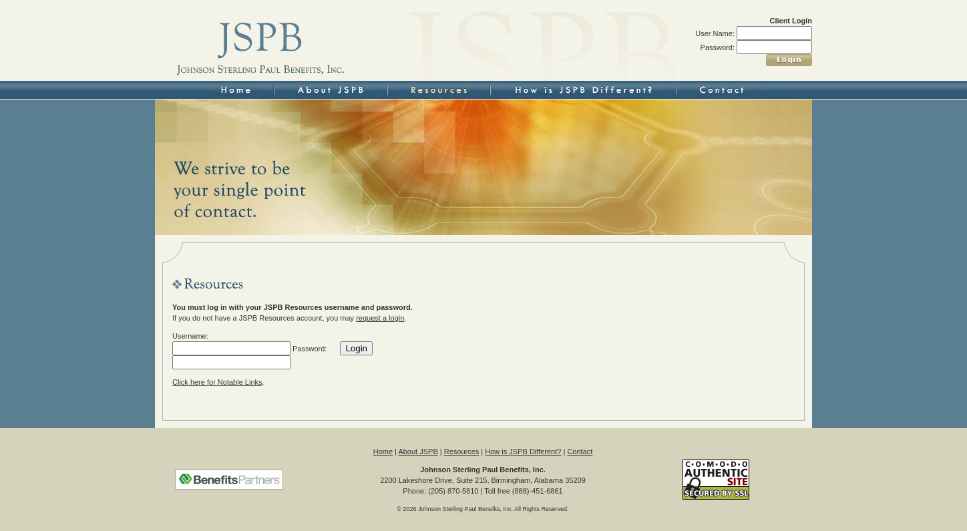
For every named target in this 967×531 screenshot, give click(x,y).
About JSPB (417, 452)
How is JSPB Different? (523, 452)
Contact (579, 452)
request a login (380, 318)
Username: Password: (249, 350)
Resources (461, 452)
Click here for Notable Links (217, 382)
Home (383, 452)
